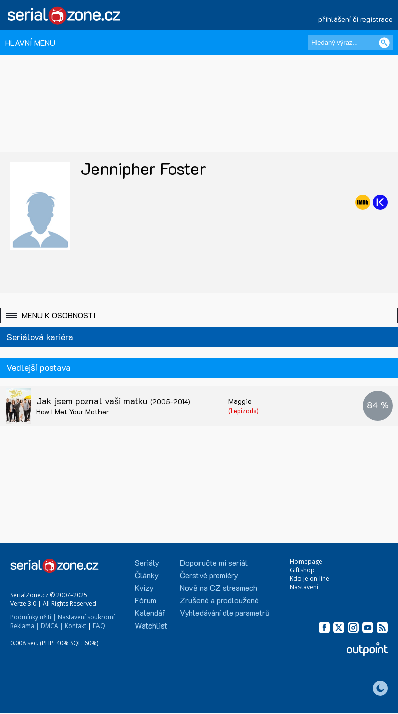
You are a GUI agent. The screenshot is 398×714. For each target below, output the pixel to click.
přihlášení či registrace (355, 19)
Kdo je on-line (309, 578)
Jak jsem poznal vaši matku (113, 401)
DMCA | (52, 625)
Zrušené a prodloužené (219, 600)
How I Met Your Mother (72, 411)
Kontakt (75, 625)
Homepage (306, 561)
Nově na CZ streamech (218, 587)
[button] (199, 315)
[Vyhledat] (384, 42)
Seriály (147, 562)
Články (147, 575)
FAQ (99, 625)
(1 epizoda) (243, 410)
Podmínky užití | (33, 617)
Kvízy (144, 587)
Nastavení (304, 587)
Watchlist (151, 625)
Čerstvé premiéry (209, 575)
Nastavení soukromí (86, 617)
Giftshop (302, 570)
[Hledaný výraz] (350, 42)
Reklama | (24, 625)
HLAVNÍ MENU (30, 42)
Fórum (145, 600)
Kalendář (150, 612)
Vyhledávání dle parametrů (225, 612)
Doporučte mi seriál (214, 562)
